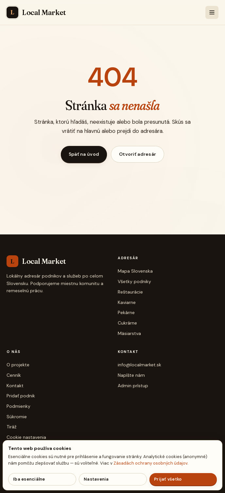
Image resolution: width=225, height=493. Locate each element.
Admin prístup (133, 386)
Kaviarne (127, 302)
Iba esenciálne (29, 479)
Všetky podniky (134, 281)
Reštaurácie (130, 292)
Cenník (14, 375)
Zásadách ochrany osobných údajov (150, 463)
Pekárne (126, 312)
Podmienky (18, 406)
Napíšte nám (131, 375)
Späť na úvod (84, 154)
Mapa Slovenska (135, 271)
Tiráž (11, 427)
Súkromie (17, 417)
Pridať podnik (21, 396)
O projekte (18, 365)
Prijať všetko (168, 479)
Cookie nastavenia (26, 437)
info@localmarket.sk (139, 365)
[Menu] (211, 12)
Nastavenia (96, 479)
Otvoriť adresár (137, 154)
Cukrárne (127, 323)
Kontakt (15, 386)
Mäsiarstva (129, 333)
